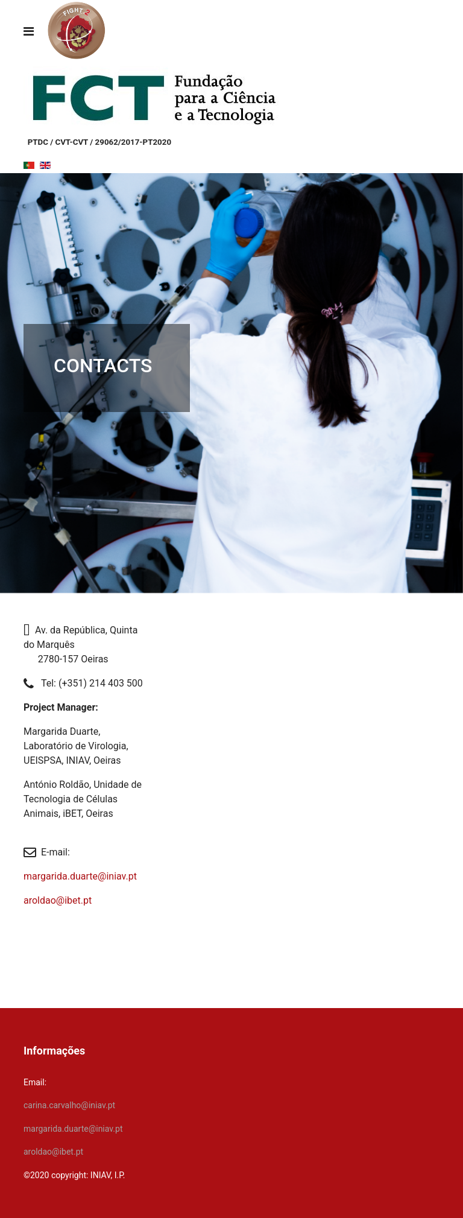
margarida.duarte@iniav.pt (80, 876)
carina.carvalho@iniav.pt (69, 1105)
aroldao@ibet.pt (58, 900)
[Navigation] (29, 31)
